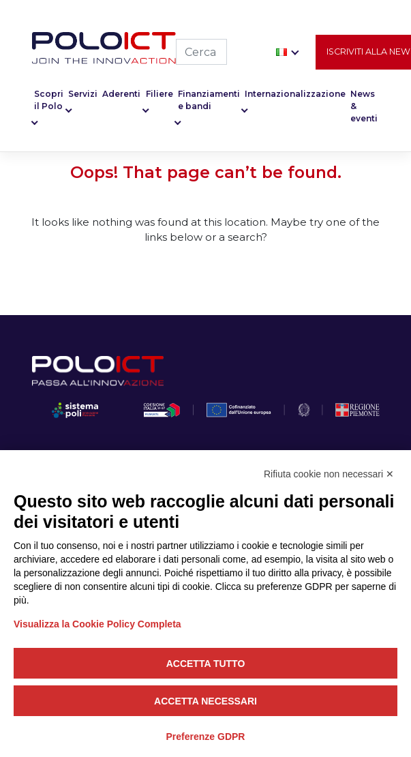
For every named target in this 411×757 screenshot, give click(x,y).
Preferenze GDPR (205, 736)
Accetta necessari (205, 701)
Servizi (82, 95)
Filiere (159, 95)
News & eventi (364, 107)
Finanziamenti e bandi (209, 101)
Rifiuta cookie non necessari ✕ (329, 474)
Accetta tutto (205, 663)
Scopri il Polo (48, 101)
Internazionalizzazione (295, 95)
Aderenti (121, 95)
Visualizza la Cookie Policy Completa (97, 624)
